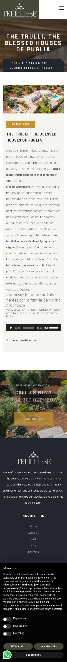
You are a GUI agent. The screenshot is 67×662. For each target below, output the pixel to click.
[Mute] (46, 328)
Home (14, 63)
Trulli (33, 539)
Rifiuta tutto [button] (18, 646)
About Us (33, 533)
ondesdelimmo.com (28, 340)
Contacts (33, 552)
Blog (33, 545)
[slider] (28, 328)
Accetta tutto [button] (48, 646)
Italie (9, 181)
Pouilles (11, 193)
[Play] (11, 328)
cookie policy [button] (55, 588)
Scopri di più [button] (33, 654)
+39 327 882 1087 (33, 401)
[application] (33, 327)
